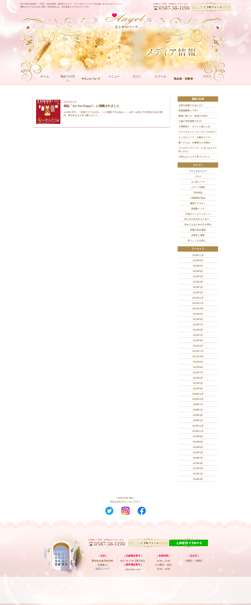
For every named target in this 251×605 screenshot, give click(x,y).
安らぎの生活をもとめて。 (197, 219)
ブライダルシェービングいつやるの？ (197, 132)
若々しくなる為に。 (198, 240)
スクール (160, 78)
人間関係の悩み (198, 198)
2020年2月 (198, 420)
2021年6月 (198, 378)
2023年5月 (198, 276)
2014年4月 (198, 479)
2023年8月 (198, 271)
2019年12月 (198, 426)
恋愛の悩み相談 (198, 230)
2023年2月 (198, 292)
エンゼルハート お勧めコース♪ (194, 137)
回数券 (111, 590)
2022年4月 (198, 340)
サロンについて (90, 78)
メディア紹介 (154, 583)
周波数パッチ (198, 208)
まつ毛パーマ (198, 182)
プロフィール (132, 583)
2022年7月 (198, 324)
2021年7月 (198, 372)
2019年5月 (198, 452)
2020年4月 (198, 415)
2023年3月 (198, 287)
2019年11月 (197, 431)
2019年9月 (198, 436)
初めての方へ (67, 78)
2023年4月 (198, 282)
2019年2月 (198, 458)
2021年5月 (198, 383)
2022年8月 (198, 319)
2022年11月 (197, 303)
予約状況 (197, 192)
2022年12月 (198, 298)
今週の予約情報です (189, 121)
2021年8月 (198, 367)
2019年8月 (198, 442)
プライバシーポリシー (177, 590)
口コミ (137, 78)
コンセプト (93, 583)
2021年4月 (198, 388)
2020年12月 (198, 394)
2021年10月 (198, 356)
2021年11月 (197, 351)
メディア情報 (198, 187)
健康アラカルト (198, 203)
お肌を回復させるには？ (190, 105)
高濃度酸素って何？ (188, 110)
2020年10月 (198, 399)
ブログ (206, 78)
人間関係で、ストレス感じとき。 (195, 126)
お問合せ (149, 590)
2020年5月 (198, 410)
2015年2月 (198, 474)
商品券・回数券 (183, 78)
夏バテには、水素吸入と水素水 (194, 142)
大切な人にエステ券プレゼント (194, 156)
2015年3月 (198, 468)
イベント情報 (195, 583)
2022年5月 (198, 335)
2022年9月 (198, 314)
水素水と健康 (198, 235)
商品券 (93, 590)
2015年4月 (198, 463)
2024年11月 (197, 255)
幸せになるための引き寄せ (197, 224)
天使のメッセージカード (197, 214)
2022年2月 (198, 346)
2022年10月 (198, 308)
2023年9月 (198, 266)
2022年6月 (198, 330)
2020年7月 (198, 404)
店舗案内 (112, 583)
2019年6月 (198, 447)
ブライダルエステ (198, 171)
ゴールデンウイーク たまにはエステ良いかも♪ (197, 150)
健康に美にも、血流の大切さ (193, 116)
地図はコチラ (102, 568)
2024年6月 (198, 260)
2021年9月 (198, 362)
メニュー (114, 78)
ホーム (44, 78)
